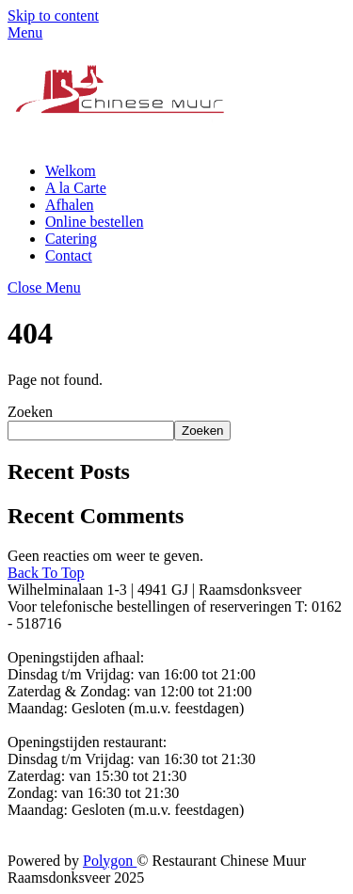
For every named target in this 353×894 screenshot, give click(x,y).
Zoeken (30, 412)
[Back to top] (46, 573)
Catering (71, 239)
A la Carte (75, 188)
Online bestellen (94, 222)
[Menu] (25, 32)
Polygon (109, 861)
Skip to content (53, 16)
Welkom (70, 171)
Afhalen (69, 205)
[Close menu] (44, 287)
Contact (68, 255)
